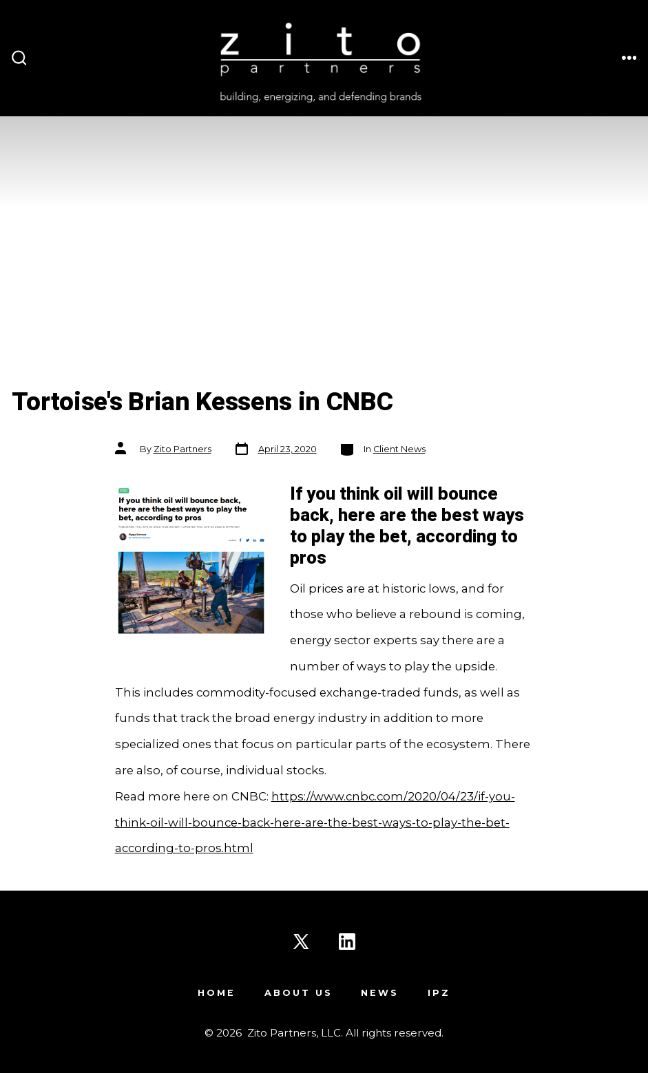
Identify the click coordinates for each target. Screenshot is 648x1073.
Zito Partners (182, 449)
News (380, 993)
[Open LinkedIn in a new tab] (347, 942)
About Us (298, 993)
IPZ (439, 993)
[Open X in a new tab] (301, 942)
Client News (399, 449)
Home (217, 993)
